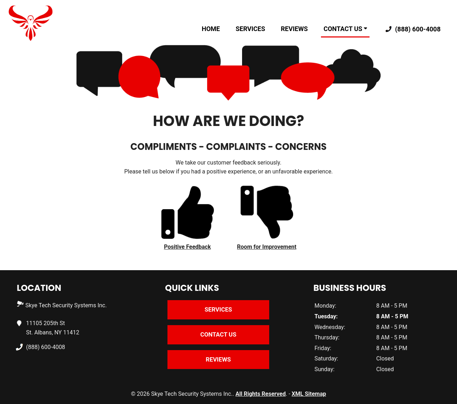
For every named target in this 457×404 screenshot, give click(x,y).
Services (250, 28)
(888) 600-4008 (412, 29)
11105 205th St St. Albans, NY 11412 (52, 327)
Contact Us (345, 28)
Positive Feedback (187, 246)
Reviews (294, 28)
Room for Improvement (266, 246)
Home (211, 28)
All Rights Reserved (260, 393)
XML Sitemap (309, 393)
